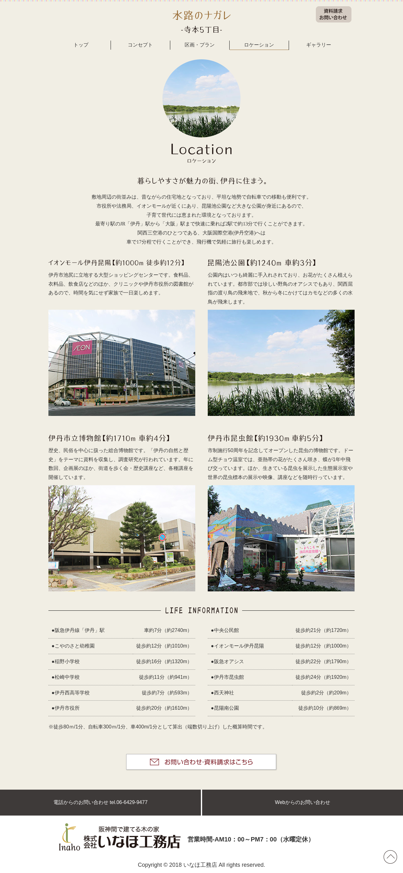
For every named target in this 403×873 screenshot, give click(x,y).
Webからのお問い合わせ (302, 802)
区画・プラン (200, 44)
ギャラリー (318, 44)
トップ (80, 44)
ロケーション (259, 44)
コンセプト (140, 44)
